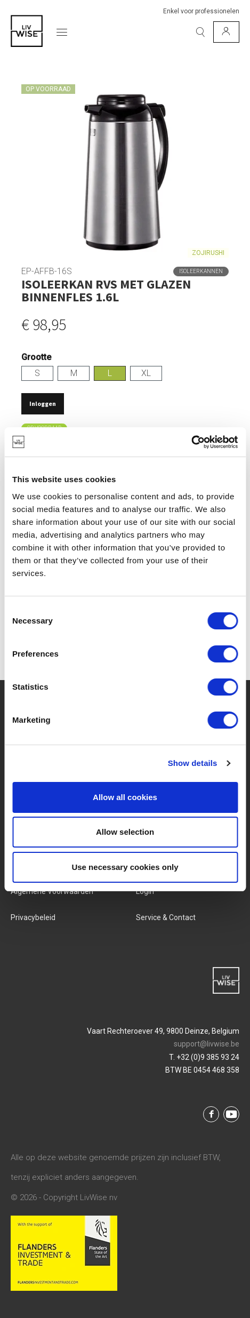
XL (146, 373)
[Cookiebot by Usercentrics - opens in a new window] (191, 442)
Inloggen (42, 404)
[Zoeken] (200, 32)
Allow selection (125, 831)
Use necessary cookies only (124, 867)
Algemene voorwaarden (52, 891)
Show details (192, 763)
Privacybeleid (33, 917)
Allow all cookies (125, 797)
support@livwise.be (206, 1044)
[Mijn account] (226, 32)
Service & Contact (166, 917)
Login (145, 891)
